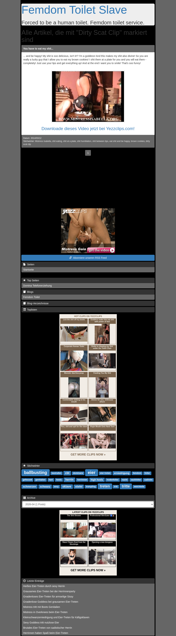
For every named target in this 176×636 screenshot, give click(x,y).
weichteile (139, 486)
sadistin (148, 480)
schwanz (45, 486)
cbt (67, 473)
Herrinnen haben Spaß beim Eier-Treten (45, 633)
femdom (137, 473)
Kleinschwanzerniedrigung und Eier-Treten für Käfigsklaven (56, 617)
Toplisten (30, 309)
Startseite (28, 269)
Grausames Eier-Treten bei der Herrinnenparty (49, 591)
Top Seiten (31, 280)
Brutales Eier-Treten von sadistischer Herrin (47, 627)
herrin (69, 479)
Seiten (28, 264)
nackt (124, 480)
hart (51, 480)
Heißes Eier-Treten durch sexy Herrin (44, 586)
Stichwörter (31, 465)
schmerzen (29, 486)
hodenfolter (113, 480)
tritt (116, 486)
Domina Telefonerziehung (37, 285)
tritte (126, 486)
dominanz (78, 473)
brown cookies (138, 141)
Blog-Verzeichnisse (36, 303)
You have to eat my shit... (38, 48)
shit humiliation (84, 141)
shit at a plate (69, 141)
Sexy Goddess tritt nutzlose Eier (41, 622)
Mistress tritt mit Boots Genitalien (41, 607)
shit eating (57, 141)
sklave (66, 486)
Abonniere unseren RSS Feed (88, 257)
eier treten (105, 473)
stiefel (78, 486)
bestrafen (56, 473)
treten (105, 486)
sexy (56, 486)
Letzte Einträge (33, 580)
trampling (91, 486)
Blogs (28, 291)
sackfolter (136, 480)
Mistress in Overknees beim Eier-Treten (45, 612)
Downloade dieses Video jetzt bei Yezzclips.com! (87, 128)
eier (92, 472)
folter (147, 473)
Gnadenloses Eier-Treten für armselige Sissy (48, 596)
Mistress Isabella (43, 141)
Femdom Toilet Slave (74, 9)
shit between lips (100, 141)
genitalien (40, 480)
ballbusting (35, 472)
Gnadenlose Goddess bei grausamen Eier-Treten (50, 601)
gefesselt (27, 480)
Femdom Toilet (31, 297)
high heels (97, 479)
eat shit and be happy (119, 141)
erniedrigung (121, 473)
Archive (29, 497)
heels (59, 480)
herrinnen (82, 480)
